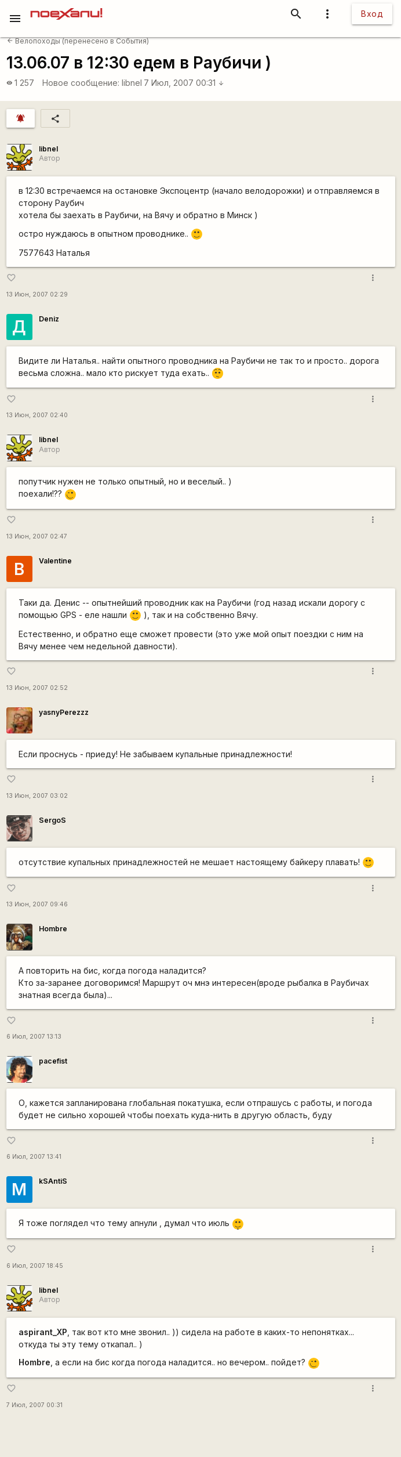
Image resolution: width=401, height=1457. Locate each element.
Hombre (53, 928)
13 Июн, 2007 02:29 (37, 294)
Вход (372, 14)
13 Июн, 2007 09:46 (37, 904)
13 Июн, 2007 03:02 (37, 796)
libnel (132, 83)
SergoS (52, 820)
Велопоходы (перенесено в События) (78, 41)
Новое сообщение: (80, 83)
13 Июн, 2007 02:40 (37, 415)
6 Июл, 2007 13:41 (33, 1156)
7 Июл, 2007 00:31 (184, 83)
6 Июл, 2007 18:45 (34, 1266)
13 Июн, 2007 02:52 (37, 688)
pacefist (53, 1061)
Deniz (49, 318)
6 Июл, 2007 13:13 (33, 1036)
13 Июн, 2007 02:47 (36, 536)
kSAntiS (53, 1181)
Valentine (55, 560)
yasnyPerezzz (64, 712)
